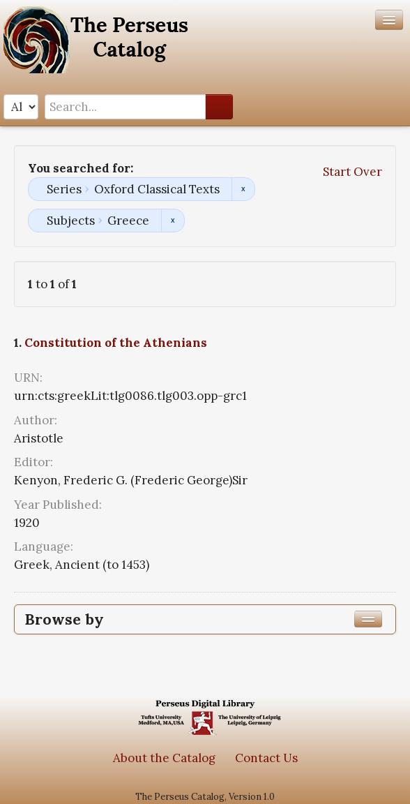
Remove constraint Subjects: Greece (172, 220)
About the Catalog (164, 758)
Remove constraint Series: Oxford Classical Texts (243, 189)
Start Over (352, 171)
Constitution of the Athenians (115, 342)
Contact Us (266, 758)
